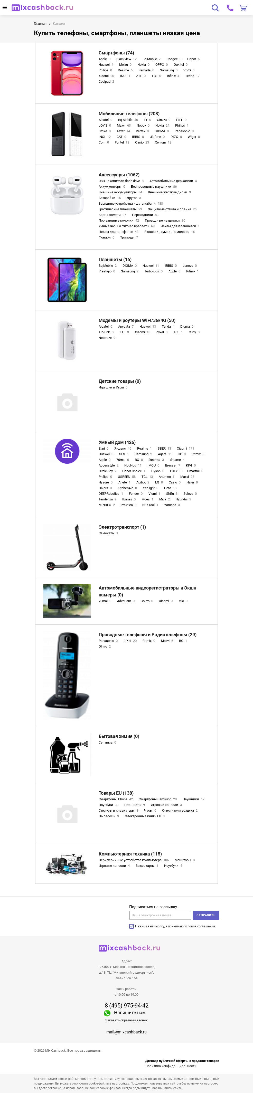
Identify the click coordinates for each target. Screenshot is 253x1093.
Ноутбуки (109, 805)
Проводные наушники (165, 220)
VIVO (189, 70)
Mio (184, 601)
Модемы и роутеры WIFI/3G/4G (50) (137, 320)
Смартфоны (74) (116, 52)
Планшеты (135, 805)
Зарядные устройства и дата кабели (131, 203)
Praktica (129, 505)
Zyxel (162, 332)
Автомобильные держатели (173, 181)
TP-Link (107, 332)
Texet (124, 131)
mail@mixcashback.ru (126, 1032)
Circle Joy (108, 471)
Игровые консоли (167, 805)
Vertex (143, 131)
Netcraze (107, 338)
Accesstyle (109, 465)
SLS (124, 454)
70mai (123, 460)
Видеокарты (147, 866)
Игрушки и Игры (113, 387)
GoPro (147, 601)
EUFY (176, 471)
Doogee (174, 59)
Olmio (142, 142)
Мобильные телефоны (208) (129, 113)
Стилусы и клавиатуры (119, 810)
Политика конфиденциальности (170, 1066)
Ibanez (129, 499)
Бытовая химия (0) (119, 736)
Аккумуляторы (112, 186)
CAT (122, 137)
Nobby (144, 125)
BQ (139, 460)
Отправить (205, 915)
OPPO (162, 64)
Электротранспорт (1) (122, 527)
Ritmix (193, 271)
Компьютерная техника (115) (130, 854)
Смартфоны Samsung (158, 799)
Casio (175, 482)
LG (159, 482)
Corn (104, 142)
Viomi (154, 494)
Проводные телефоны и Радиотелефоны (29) (147, 634)
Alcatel (106, 120)
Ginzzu (164, 120)
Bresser (173, 465)
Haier (192, 482)
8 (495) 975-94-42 (126, 1006)
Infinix (173, 76)
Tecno (193, 76)
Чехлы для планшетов (181, 226)
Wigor (194, 137)
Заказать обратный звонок (126, 1020)
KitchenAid (128, 488)
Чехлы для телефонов (119, 232)
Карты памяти (113, 215)
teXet (131, 641)
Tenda (168, 326)
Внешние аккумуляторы (121, 192)
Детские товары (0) (120, 381)
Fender (136, 494)
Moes (148, 499)
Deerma (157, 460)
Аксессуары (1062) (119, 174)
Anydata (126, 326)
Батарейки (110, 198)
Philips (106, 70)
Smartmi (195, 471)
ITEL (182, 120)
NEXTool (150, 505)
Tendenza (108, 499)
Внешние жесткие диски (170, 192)
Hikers (106, 488)
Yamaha (172, 505)
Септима (108, 742)
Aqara (165, 454)
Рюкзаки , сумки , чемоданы (170, 232)
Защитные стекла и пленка (173, 209)
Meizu (126, 64)
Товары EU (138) (116, 793)
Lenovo (190, 266)
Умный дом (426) (117, 442)
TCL (157, 76)
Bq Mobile (152, 59)
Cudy (195, 332)
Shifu (172, 494)
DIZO (177, 137)
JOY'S (105, 125)
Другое (134, 198)
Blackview (127, 59)
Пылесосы (109, 816)
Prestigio (107, 271)
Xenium (163, 142)
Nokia (144, 64)
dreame (177, 460)
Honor (194, 59)
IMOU (153, 465)
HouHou (133, 465)
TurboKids (154, 271)
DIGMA (162, 131)
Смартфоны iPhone (116, 799)
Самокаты (109, 533)
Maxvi (124, 125)
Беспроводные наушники (154, 186)
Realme (126, 70)
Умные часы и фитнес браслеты (127, 226)
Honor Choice (134, 471)
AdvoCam (126, 601)
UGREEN (127, 477)
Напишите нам (130, 1012)
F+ (148, 120)
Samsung (169, 70)
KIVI (191, 465)
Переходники (146, 215)
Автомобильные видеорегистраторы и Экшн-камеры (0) (148, 591)
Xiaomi (107, 76)
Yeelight (151, 488)
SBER (165, 448)
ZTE (141, 76)
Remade (146, 70)
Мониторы (185, 860)
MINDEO (107, 505)
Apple (105, 59)
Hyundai (184, 499)
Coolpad (107, 81)
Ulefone (158, 137)
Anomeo (167, 477)
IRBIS (138, 137)
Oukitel (181, 64)
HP (182, 454)
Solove (190, 494)
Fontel (122, 142)
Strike (105, 131)
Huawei (106, 64)
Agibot (143, 482)
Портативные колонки (119, 220)
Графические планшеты (121, 209)
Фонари (107, 237)
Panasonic (185, 131)
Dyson (158, 471)
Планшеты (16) (115, 259)
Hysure (106, 482)
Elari (104, 448)
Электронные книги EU (145, 816)
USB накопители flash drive (122, 181)
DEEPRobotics (111, 494)
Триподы (129, 237)
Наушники (194, 799)
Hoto (170, 488)
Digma (187, 326)
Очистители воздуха (180, 810)
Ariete (125, 482)
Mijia (165, 499)
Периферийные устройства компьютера (134, 860)
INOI (125, 76)
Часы (150, 810)
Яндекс (123, 448)
